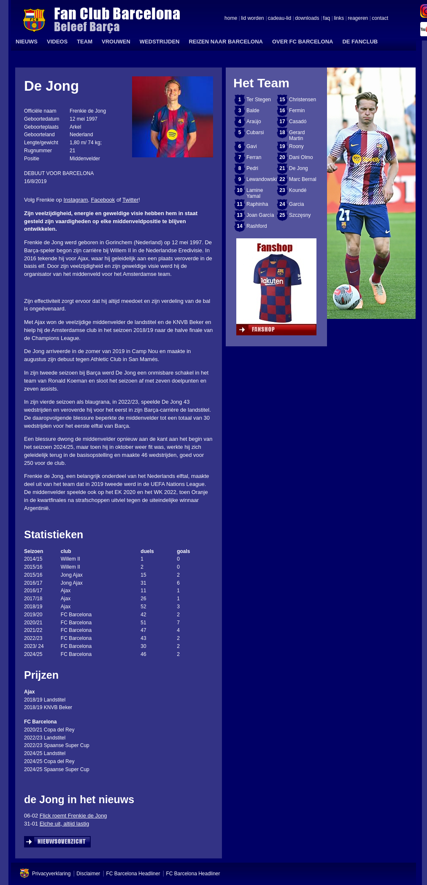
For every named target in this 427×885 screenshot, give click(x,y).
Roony (296, 146)
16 (282, 110)
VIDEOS (57, 41)
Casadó (297, 121)
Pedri (252, 168)
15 (282, 100)
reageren (358, 18)
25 (282, 215)
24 (282, 204)
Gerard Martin (297, 135)
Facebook (103, 200)
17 (282, 121)
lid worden (252, 18)
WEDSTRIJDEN (160, 41)
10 (239, 190)
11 (239, 204)
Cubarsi (255, 132)
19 (282, 146)
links (339, 18)
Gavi (251, 146)
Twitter (130, 200)
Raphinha (257, 204)
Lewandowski (261, 179)
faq (326, 18)
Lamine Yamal (254, 193)
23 (282, 190)
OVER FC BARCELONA (302, 41)
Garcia (296, 204)
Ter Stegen (258, 100)
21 (282, 168)
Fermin (297, 110)
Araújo (253, 121)
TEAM (84, 41)
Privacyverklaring (51, 874)
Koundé (297, 190)
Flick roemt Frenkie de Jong (73, 815)
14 (239, 226)
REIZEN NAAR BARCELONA (226, 41)
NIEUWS (27, 41)
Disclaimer (88, 874)
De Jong (298, 168)
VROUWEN (116, 41)
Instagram (76, 200)
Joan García (260, 215)
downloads (307, 18)
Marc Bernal (302, 179)
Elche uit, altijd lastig (64, 823)
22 (282, 179)
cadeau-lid (279, 18)
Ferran (253, 157)
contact (380, 18)
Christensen (302, 100)
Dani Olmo (301, 157)
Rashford (256, 226)
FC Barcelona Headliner (133, 874)
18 (282, 132)
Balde (252, 110)
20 (282, 157)
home (230, 18)
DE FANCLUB (360, 41)
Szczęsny (300, 215)
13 (239, 215)
